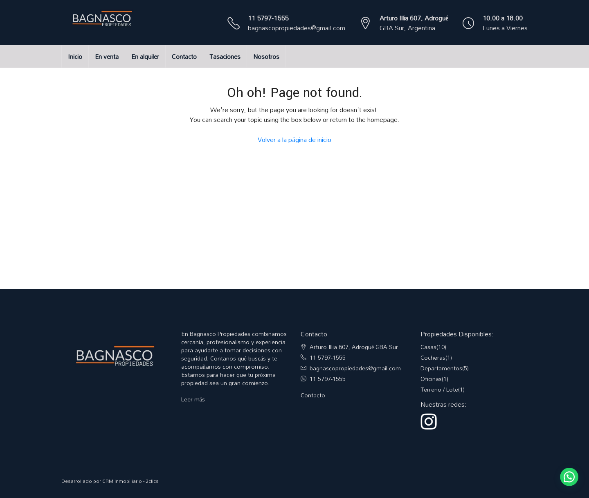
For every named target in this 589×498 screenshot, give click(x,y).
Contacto (184, 56)
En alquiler (145, 56)
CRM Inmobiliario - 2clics (130, 481)
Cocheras (432, 357)
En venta (107, 56)
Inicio (75, 56)
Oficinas (431, 378)
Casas (428, 346)
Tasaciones (225, 56)
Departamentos (441, 368)
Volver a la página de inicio (294, 139)
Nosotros (266, 56)
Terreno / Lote (439, 389)
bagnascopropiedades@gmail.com (296, 27)
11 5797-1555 (268, 18)
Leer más (193, 399)
